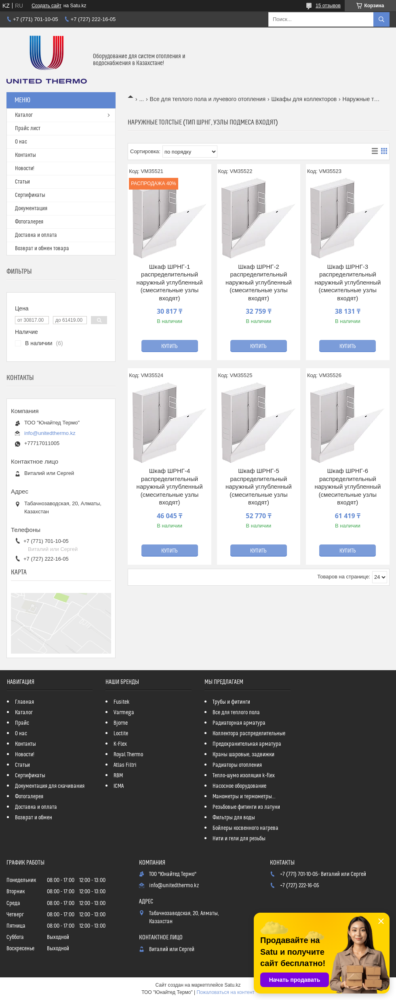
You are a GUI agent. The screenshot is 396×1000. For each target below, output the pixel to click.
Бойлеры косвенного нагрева (245, 828)
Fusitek (122, 702)
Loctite (121, 733)
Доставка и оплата (36, 235)
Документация (31, 208)
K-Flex (120, 744)
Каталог (24, 115)
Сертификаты (30, 195)
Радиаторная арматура (239, 723)
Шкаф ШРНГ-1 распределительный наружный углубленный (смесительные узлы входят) (170, 282)
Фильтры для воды (234, 817)
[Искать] (381, 19)
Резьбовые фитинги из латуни (246, 807)
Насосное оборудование (239, 786)
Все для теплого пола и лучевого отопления (208, 99)
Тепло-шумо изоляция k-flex (244, 775)
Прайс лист (27, 128)
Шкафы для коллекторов (304, 99)
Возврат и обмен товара (42, 248)
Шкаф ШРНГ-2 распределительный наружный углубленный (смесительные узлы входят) (258, 282)
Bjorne (121, 723)
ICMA (119, 786)
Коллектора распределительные (249, 733)
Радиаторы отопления (237, 765)
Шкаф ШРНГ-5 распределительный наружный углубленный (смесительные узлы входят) (258, 486)
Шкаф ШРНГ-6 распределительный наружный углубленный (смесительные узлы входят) (347, 486)
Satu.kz (232, 985)
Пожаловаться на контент (225, 992)
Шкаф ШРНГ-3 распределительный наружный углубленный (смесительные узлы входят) (347, 282)
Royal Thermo (128, 754)
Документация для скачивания (49, 786)
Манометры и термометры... (244, 796)
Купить (169, 346)
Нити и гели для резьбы (239, 838)
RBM (118, 775)
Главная (24, 702)
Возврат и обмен (33, 817)
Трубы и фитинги (231, 702)
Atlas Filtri (125, 765)
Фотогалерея (29, 222)
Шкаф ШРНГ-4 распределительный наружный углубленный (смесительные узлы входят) (170, 486)
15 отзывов (328, 5)
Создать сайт (46, 5)
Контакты (25, 155)
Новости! (24, 168)
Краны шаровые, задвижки (243, 754)
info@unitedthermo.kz (50, 433)
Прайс (22, 723)
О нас (21, 142)
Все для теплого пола (236, 712)
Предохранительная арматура (247, 744)
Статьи (22, 182)
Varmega (124, 712)
